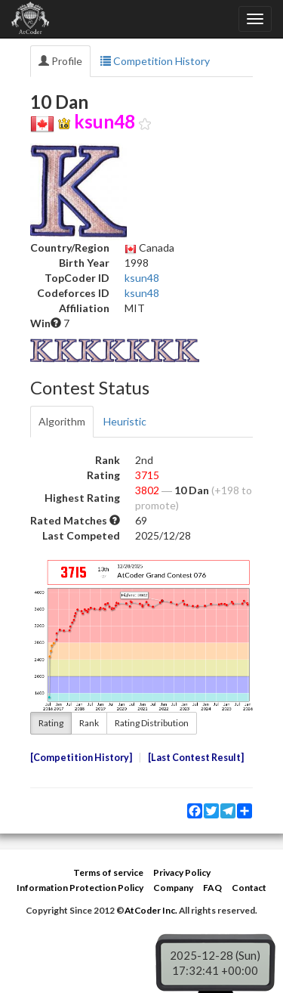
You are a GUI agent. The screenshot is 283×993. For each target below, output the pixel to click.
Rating (50, 723)
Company (173, 887)
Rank (89, 723)
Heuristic (124, 421)
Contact (249, 887)
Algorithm (61, 421)
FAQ (212, 887)
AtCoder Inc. (151, 910)
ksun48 (142, 277)
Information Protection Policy (80, 887)
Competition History (155, 60)
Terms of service (108, 872)
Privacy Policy (182, 872)
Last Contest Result (196, 757)
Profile (60, 60)
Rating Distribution (152, 723)
